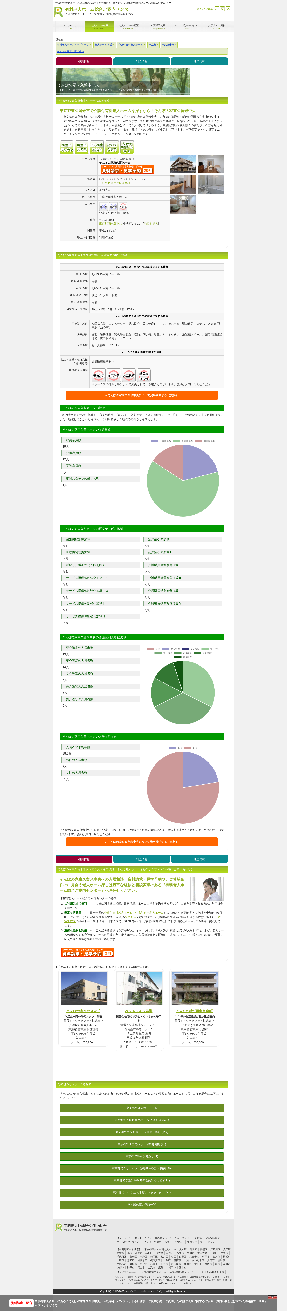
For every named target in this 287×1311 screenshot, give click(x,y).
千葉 (186, 1260)
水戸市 (143, 1264)
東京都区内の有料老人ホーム (160, 1249)
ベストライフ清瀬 (138, 1011)
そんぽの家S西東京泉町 (194, 1011)
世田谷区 (202, 1253)
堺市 (217, 1264)
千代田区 (121, 1256)
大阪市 (208, 1264)
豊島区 (133, 1256)
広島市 (162, 1267)
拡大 (228, 8)
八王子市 (194, 1256)
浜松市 (198, 1264)
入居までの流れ (152, 1241)
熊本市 (182, 1267)
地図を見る (151, 223)
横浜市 (226, 1256)
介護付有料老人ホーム (118, 912)
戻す (222, 8)
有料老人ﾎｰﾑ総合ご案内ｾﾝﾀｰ (85, 1227)
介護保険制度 (212, 1238)
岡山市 (141, 1267)
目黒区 (182, 1256)
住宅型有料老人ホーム (149, 912)
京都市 (120, 1267)
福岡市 (172, 1267)
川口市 (211, 1260)
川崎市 (120, 1260)
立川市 (216, 1256)
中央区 (224, 1253)
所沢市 (221, 1260)
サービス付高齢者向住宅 (210, 1272)
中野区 (143, 1256)
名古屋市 (176, 1264)
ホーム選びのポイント (129, 1241)
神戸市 (130, 1267)
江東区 (138, 1253)
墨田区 (190, 1253)
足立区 (183, 1249)
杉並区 (180, 1253)
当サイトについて (174, 1241)
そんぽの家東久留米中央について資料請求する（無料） (143, 395)
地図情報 (199, 61)
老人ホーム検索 (143, 1238)
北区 (129, 1253)
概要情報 (84, 61)
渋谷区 (159, 1253)
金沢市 (151, 1267)
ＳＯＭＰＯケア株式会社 (114, 183)
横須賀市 (155, 1260)
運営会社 (192, 1241)
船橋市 (177, 1260)
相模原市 (142, 1260)
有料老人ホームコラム (167, 1238)
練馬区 (154, 1256)
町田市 (206, 1256)
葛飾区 (120, 1253)
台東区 (214, 1253)
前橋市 (133, 1264)
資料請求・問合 (21, 1303)
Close (272, 1297)
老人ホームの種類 (192, 1238)
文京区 (164, 1256)
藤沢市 (130, 1260)
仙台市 (164, 1264)
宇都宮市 (121, 1264)
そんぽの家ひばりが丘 (83, 1011)
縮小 (216, 8)
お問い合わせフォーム (169, 1283)
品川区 (149, 1253)
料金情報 (141, 61)
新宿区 (170, 1253)
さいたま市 (198, 1260)
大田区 (227, 1249)
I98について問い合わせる (87, 952)
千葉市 (167, 1260)
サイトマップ (207, 1241)
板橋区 (203, 1249)
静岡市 (187, 1264)
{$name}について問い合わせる (127, 169)
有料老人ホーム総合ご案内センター (99, 11)
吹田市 (226, 1264)
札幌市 (154, 1264)
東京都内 (130, 917)
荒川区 (193, 1249)
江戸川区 (215, 1249)
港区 (173, 1256)
